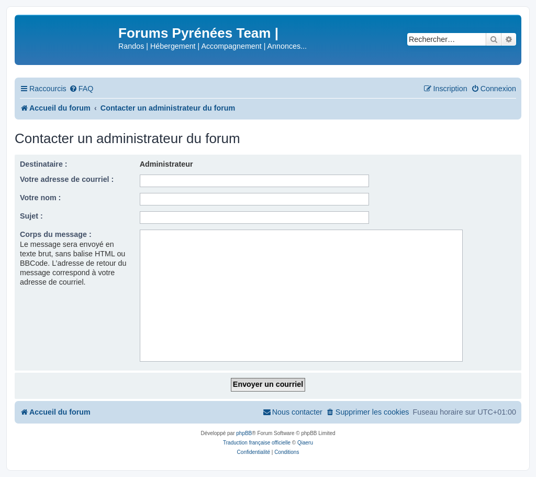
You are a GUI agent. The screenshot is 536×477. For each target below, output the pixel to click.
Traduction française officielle (257, 443)
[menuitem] (81, 89)
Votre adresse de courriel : (67, 179)
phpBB (244, 433)
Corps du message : (56, 234)
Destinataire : (44, 164)
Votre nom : (40, 197)
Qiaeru (305, 443)
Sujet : (31, 216)
